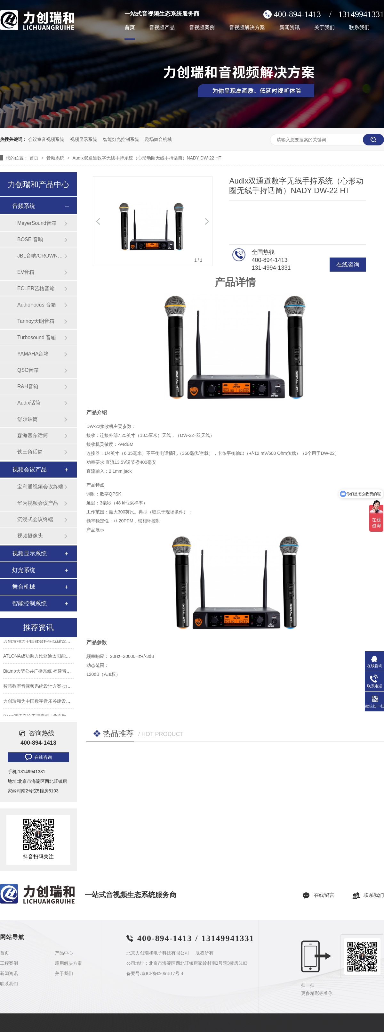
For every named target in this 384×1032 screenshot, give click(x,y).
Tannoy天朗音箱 (35, 321)
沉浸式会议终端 (35, 519)
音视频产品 (162, 27)
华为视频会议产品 (37, 503)
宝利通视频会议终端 (40, 486)
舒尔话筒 (27, 419)
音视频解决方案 (247, 27)
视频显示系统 (83, 139)
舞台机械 (23, 587)
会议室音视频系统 (46, 139)
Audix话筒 (28, 402)
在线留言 (324, 895)
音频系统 (56, 157)
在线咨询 (347, 264)
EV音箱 (25, 272)
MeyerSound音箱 (37, 223)
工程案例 (9, 963)
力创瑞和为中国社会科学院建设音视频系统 (45, 642)
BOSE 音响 (30, 239)
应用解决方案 (68, 963)
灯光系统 (23, 570)
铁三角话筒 (30, 452)
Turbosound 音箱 (36, 337)
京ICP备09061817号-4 (162, 973)
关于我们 (324, 27)
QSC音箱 (28, 370)
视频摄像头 (30, 535)
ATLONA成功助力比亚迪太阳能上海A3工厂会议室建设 (57, 657)
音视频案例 (202, 27)
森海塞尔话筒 (32, 435)
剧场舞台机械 (158, 139)
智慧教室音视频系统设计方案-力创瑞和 (42, 687)
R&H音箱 (27, 386)
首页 (129, 27)
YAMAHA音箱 (33, 353)
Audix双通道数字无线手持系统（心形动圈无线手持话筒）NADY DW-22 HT (146, 157)
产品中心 (64, 953)
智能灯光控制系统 (121, 139)
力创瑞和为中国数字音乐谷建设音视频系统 (45, 702)
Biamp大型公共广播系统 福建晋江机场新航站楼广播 (55, 672)
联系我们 (359, 27)
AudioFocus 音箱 (36, 304)
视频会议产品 (29, 469)
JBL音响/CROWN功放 (40, 255)
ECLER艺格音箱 (36, 288)
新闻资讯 (289, 27)
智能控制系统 (29, 603)
